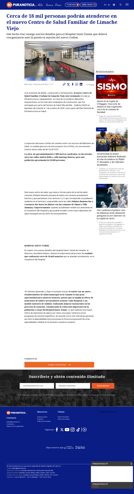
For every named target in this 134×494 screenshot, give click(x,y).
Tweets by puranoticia (107, 412)
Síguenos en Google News (15, 426)
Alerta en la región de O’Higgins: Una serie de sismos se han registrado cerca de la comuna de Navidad (109, 107)
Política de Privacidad (43, 421)
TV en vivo (73, 5)
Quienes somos (42, 417)
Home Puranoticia (63, 417)
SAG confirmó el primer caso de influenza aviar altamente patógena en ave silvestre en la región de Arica (111, 214)
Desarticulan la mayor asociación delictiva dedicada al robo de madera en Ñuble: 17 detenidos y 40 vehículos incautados (111, 159)
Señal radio (89, 5)
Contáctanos (10, 424)
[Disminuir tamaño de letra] (109, 4)
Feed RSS (40, 419)
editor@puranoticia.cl (13, 422)
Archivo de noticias (64, 419)
